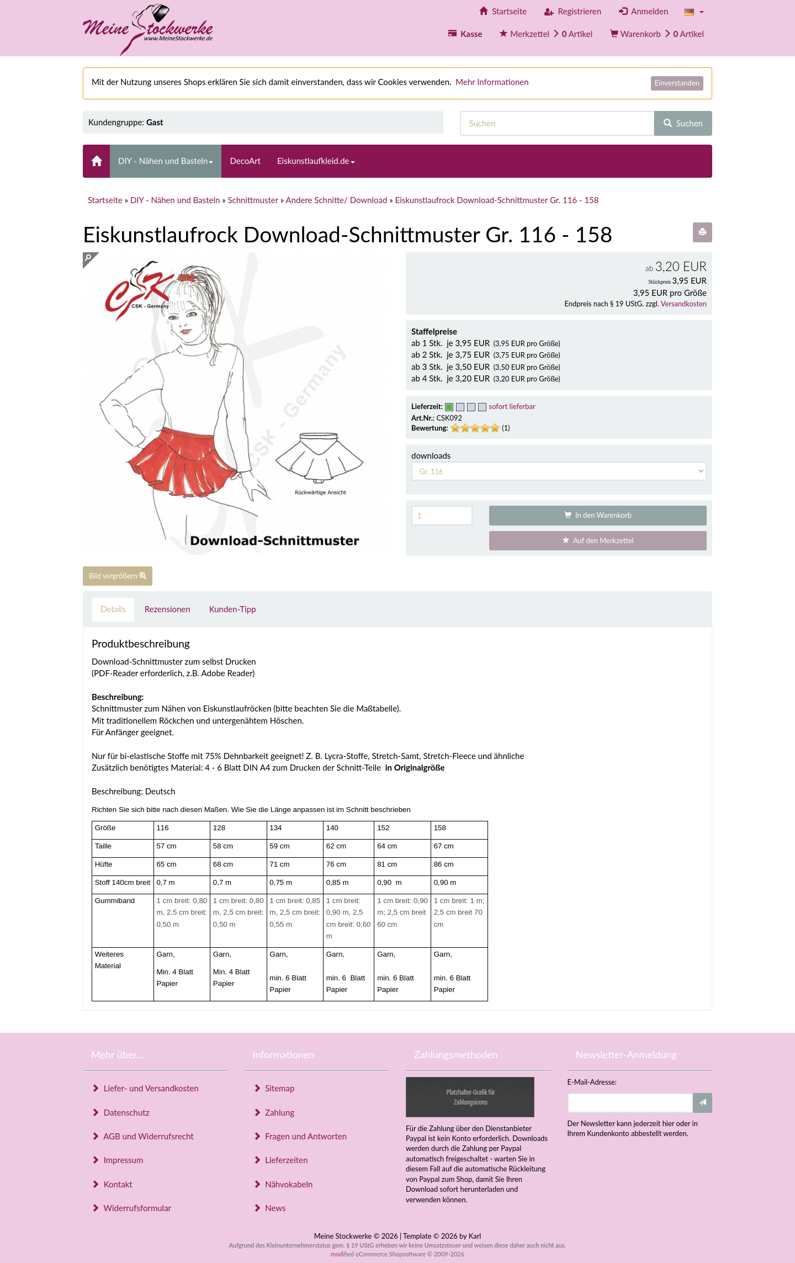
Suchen (683, 123)
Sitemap (274, 1088)
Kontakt (111, 1184)
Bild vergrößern (117, 575)
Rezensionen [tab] (167, 609)
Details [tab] (113, 609)
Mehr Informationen (491, 82)
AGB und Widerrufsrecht (142, 1136)
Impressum (117, 1160)
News (269, 1208)
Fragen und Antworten (300, 1136)
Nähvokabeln (283, 1184)
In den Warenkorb (598, 515)
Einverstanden (677, 82)
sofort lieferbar (512, 406)
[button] (694, 11)
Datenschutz (120, 1112)
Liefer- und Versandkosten (145, 1088)
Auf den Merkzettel (598, 540)
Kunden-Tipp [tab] (232, 609)
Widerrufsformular (131, 1208)
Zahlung (274, 1112)
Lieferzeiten (280, 1160)
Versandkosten (684, 303)
